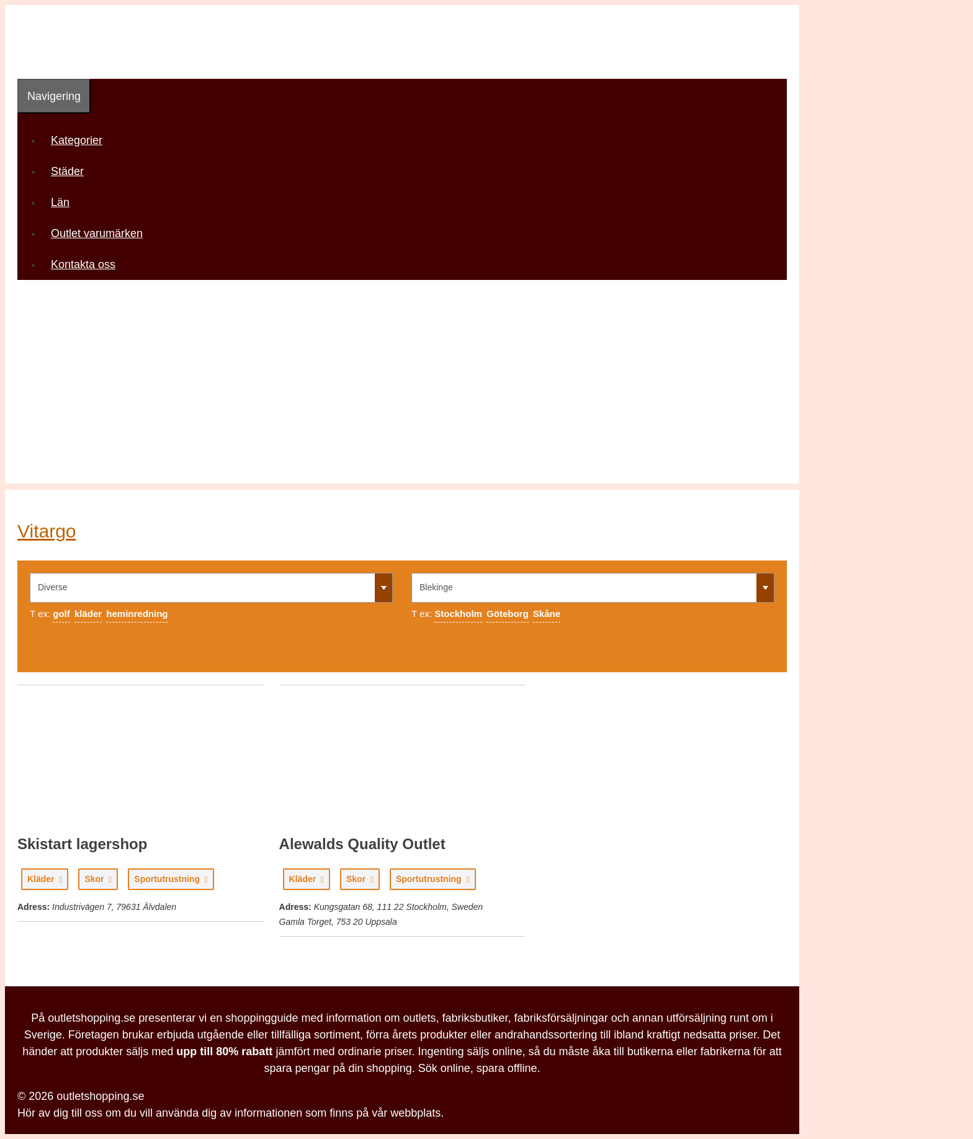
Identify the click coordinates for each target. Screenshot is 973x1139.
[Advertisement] (402, 397)
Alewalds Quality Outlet (362, 843)
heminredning (137, 613)
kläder (88, 613)
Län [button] (64, 202)
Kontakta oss (83, 264)
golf (61, 613)
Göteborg (507, 613)
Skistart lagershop (82, 843)
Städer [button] (71, 171)
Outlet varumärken (97, 233)
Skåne (546, 613)
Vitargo (46, 531)
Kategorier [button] (81, 140)
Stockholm (458, 613)
